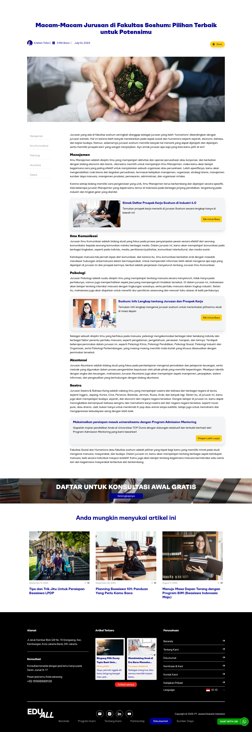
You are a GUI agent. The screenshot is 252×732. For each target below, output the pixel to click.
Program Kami (87, 721)
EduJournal (160, 721)
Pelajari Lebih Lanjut (209, 438)
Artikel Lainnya (126, 684)
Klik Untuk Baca (211, 219)
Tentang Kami (113, 721)
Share (217, 44)
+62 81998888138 (39, 681)
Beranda (64, 721)
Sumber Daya (185, 721)
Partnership (137, 721)
